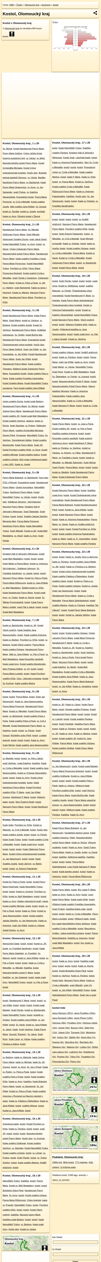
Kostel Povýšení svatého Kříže (17, 450)
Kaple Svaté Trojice (12, 839)
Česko (19, 5)
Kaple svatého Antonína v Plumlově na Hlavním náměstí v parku (24, 1096)
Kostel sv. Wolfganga (68, 286)
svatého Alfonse (29, 1106)
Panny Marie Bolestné (13, 478)
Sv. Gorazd (41, 207)
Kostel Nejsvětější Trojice (14, 244)
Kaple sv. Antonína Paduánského (67, 162)
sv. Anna (31, 187)
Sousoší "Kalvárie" (17, 1034)
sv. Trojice (13, 597)
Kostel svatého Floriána (81, 719)
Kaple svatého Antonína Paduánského (77, 534)
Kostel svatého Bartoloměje (33, 664)
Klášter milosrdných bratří (29, 901)
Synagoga (21, 435)
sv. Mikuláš (17, 968)
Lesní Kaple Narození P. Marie (81, 867)
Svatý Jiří (38, 445)
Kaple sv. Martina (82, 734)
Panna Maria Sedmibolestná (75, 601)
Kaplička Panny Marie (85, 724)
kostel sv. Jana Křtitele (37, 583)
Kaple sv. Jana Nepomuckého (29, 701)
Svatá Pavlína (9, 930)
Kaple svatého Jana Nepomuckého (32, 745)
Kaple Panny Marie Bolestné (80, 681)
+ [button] (6, 77)
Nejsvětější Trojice (35, 435)
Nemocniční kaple (11, 944)
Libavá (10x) (64, 1032)
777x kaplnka (81, 1162)
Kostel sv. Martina (20, 293)
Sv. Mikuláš (33, 230)
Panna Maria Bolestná (62, 505)
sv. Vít (27, 669)
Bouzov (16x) (77, 1028)
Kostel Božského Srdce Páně (72, 971)
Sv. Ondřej (19, 335)
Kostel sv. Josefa (90, 586)
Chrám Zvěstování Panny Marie (24, 249)
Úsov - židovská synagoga (29, 678)
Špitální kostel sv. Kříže (33, 588)
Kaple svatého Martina (28, 1163)
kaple (54, 148)
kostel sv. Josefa (28, 211)
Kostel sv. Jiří (40, 944)
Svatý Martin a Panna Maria (16, 564)
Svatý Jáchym (24, 864)
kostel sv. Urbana (36, 925)
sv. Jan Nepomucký (12, 859)
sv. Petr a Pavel (37, 654)
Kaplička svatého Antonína (64, 433)
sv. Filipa (76, 453)
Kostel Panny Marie (37, 711)
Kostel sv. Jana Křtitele (13, 1111)
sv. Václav (31, 158)
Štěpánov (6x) (58, 1047)
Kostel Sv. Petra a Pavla (36, 578)
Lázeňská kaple (83, 158)
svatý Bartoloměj (22, 288)
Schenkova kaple (11, 1124)
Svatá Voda (57, 980)
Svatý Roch (57, 372)
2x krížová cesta (68, 1167)
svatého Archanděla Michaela (29, 430)
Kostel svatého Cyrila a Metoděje (67, 187)
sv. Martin (37, 864)
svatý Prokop (19, 192)
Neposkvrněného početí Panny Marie (20, 163)
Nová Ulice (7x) (88, 1037)
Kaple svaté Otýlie (79, 899)
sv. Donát (93, 852)
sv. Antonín (66, 453)
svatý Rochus (88, 790)
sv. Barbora (8, 1057)
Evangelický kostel (25, 197)
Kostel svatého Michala (13, 906)
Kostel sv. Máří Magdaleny (21, 1186)
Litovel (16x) (64, 1028)
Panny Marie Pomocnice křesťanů (68, 771)
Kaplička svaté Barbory (13, 1219)
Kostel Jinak (68, 158)
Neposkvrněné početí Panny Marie (19, 254)
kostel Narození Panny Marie (65, 320)
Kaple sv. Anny (9, 216)
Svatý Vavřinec (26, 1029)
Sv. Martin (71, 667)
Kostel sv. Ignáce (28, 1229)
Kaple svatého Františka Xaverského (26, 378)
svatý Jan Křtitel (32, 792)
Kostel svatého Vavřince (14, 421)
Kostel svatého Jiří (61, 429)
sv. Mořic (41, 158)
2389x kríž (57, 1162)
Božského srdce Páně (21, 735)
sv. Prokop (30, 426)
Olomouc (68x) (59, 1023)
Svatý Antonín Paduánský (71, 234)
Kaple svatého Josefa (13, 835)
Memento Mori (9, 521)
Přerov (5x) (75, 1061)
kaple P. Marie (73, 177)
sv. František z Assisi (68, 458)
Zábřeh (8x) (74, 1037)
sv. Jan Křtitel (21, 354)
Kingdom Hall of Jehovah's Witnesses (20, 554)
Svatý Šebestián (31, 512)
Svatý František (66, 724)
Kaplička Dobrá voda (75, 909)
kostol (55, 5)
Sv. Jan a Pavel (34, 1067)
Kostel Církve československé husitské (27, 854)
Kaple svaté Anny (11, 664)
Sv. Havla (20, 1025)
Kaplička (36, 763)
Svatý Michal (9, 745)
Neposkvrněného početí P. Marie (18, 973)
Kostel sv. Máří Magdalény (76, 372)
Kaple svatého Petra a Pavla (22, 721)
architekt (41, 211)
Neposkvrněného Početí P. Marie (74, 381)
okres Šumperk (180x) (62, 1018)
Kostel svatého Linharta (14, 1153)
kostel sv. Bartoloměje (13, 625)
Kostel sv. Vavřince (84, 182)
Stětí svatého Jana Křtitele (22, 207)
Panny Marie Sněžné (12, 153)
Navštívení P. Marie (20, 797)
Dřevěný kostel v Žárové (28, 216)
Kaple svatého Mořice (25, 683)
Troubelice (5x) (88, 1057)
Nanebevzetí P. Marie (19, 1001)
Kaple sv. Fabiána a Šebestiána (24, 1101)
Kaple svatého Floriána (13, 649)
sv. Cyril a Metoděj (21, 202)
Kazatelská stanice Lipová (77, 833)
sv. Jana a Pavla (85, 424)
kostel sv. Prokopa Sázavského (31, 773)
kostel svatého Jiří (11, 416)
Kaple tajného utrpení (69, 872)
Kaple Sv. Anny (77, 815)
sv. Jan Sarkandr (19, 977)
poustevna (7, 388)
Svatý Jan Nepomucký (62, 591)
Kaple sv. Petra (29, 911)
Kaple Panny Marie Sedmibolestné (77, 300)
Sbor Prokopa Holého (13, 669)
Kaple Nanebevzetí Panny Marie (18, 593)
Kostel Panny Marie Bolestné (81, 610)
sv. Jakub (7, 1029)
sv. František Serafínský (20, 948)
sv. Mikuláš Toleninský (72, 463)
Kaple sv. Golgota (71, 244)
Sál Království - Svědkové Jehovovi (19, 568)
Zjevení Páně (9, 435)
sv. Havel (18, 536)
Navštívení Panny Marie (21, 492)
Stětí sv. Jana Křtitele (19, 654)
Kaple (15, 1029)
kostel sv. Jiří (30, 625)
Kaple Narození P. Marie (63, 406)
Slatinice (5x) (73, 1047)
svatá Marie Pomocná (84, 638)
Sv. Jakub (32, 1034)
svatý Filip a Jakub (25, 607)
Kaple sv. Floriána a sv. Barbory (81, 567)
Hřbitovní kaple (82, 786)
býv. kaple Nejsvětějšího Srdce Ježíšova (71, 924)
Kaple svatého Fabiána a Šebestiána (69, 576)
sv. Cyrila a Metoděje (62, 253)
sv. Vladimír (8, 288)
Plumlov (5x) (63, 1057)
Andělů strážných (89, 352)
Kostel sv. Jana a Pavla (63, 657)
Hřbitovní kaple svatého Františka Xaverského (73, 904)
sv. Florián (30, 731)
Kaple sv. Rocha (26, 597)
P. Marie (20, 792)
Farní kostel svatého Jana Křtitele (29, 388)
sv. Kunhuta (39, 1138)
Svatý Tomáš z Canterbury (24, 278)
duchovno (45, 5)
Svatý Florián (17, 1010)
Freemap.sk (58, 136)
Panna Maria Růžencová (14, 583)
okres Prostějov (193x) (84, 1013)
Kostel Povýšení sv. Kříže (84, 529)
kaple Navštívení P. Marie (80, 443)
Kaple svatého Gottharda (14, 1143)
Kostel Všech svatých (21, 645)
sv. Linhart (37, 1153)
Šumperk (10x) (78, 1032)
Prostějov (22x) (74, 1023)
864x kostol (68, 1162)
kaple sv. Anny (30, 536)
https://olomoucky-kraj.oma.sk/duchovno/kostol (83, 136)
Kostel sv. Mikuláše (18, 711)
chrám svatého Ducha (13, 401)
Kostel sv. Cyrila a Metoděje (72, 258)
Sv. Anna (13, 1195)
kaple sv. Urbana (66, 786)
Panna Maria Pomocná (13, 706)
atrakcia (30, 421)
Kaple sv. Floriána (17, 1129)
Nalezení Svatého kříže (76, 324)
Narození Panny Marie (13, 507)
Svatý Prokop (58, 909)
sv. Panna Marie (66, 182)
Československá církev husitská (67, 305)
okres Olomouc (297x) (62, 1013)
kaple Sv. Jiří (39, 1062)
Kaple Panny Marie (24, 445)
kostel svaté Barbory (33, 401)
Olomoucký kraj (32, 5)
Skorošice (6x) (71, 1042)
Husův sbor (32, 173)
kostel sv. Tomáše (11, 211)
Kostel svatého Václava (77, 248)
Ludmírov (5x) (75, 1052)
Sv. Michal (7, 149)
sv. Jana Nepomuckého (71, 805)
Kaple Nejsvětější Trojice (30, 887)
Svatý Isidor (8, 825)
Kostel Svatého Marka (13, 383)
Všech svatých (87, 320)
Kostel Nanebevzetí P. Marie (78, 296)
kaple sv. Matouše (22, 1057)
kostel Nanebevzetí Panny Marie (18, 316)
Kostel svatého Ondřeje (63, 748)
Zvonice (6, 797)
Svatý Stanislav (17, 426)
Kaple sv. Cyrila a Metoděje (80, 401)
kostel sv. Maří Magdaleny (21, 896)
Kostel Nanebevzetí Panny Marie (28, 149)
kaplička (15, 1215)
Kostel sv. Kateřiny (84, 648)
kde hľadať (57, 1237)
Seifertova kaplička (76, 857)
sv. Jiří (55, 734)
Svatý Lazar (14, 1039)
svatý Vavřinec (9, 763)
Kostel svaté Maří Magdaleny (34, 416)
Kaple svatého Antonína (35, 635)
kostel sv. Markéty (60, 472)
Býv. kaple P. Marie (87, 890)
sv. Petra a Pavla (21, 1072)
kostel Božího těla (34, 335)
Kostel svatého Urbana (35, 1195)
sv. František (31, 953)
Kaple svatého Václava (84, 743)
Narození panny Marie (30, 1215)
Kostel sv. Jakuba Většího (78, 615)
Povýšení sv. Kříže (18, 268)
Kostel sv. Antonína (39, 564)
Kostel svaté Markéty (88, 766)
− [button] (6, 81)
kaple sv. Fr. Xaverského (78, 539)
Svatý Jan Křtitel (31, 349)
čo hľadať (56, 1249)
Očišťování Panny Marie (14, 234)
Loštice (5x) (85, 1047)
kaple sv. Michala (24, 1062)
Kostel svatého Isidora (29, 455)
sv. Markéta (8, 758)
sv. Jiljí (42, 283)
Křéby (72, 838)
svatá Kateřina (24, 763)
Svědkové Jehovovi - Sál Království (24, 502)
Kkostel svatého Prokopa (77, 709)
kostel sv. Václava (30, 320)
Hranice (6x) (58, 1042)
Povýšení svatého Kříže (76, 229)
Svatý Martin (15, 320)
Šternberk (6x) (86, 1042)
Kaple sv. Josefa (22, 464)
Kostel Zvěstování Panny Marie (73, 477)
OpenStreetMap (45, 136)
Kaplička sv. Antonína (77, 938)
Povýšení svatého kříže (63, 790)
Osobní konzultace (24, 487)
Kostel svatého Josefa (21, 325)
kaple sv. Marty (59, 539)
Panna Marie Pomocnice (14, 263)
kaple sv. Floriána (60, 448)
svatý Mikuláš (76, 985)
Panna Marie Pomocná (28, 521)
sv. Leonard (83, 377)
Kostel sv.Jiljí (30, 531)
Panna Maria (38, 645)
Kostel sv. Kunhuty (24, 892)
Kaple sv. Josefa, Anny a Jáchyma (82, 557)
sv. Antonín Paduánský (26, 869)
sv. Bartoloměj (32, 182)
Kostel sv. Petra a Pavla (27, 283)
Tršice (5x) (75, 1057)
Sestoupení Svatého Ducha (15, 239)
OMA (11, 5)
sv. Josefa (27, 573)
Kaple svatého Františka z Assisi (31, 259)
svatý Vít (88, 985)
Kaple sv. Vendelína (82, 686)
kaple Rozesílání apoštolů (31, 659)
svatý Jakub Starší (38, 239)
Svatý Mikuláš (32, 234)
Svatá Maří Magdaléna (13, 612)
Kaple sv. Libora (72, 704)
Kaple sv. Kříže (88, 177)
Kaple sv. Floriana (76, 605)
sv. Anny (31, 244)
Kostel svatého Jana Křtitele (24, 1020)
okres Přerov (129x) (83, 1018)
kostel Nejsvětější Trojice (85, 315)
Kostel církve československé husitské (77, 571)
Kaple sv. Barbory (11, 640)
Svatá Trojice (89, 847)
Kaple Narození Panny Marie (72, 515)
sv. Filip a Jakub (35, 758)
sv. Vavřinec (75, 448)
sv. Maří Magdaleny (12, 588)
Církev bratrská (34, 1200)
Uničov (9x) (62, 1037)
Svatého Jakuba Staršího (35, 516)
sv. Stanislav (17, 1148)
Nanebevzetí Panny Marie (15, 230)
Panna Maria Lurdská (13, 674)
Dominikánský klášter (22, 440)
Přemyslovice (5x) (60, 1061)
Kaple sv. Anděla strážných (81, 524)
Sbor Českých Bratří (25, 802)
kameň (55, 810)
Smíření (6, 1163)
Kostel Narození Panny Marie (66, 490)
